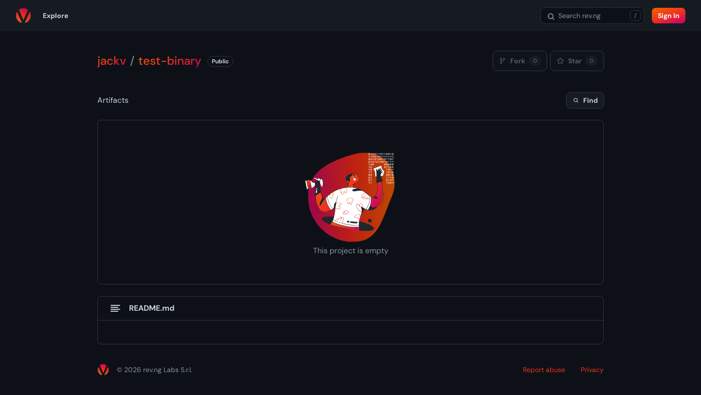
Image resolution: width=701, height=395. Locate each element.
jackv (111, 60)
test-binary (170, 60)
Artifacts (113, 100)
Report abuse (544, 369)
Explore (55, 15)
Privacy (592, 369)
